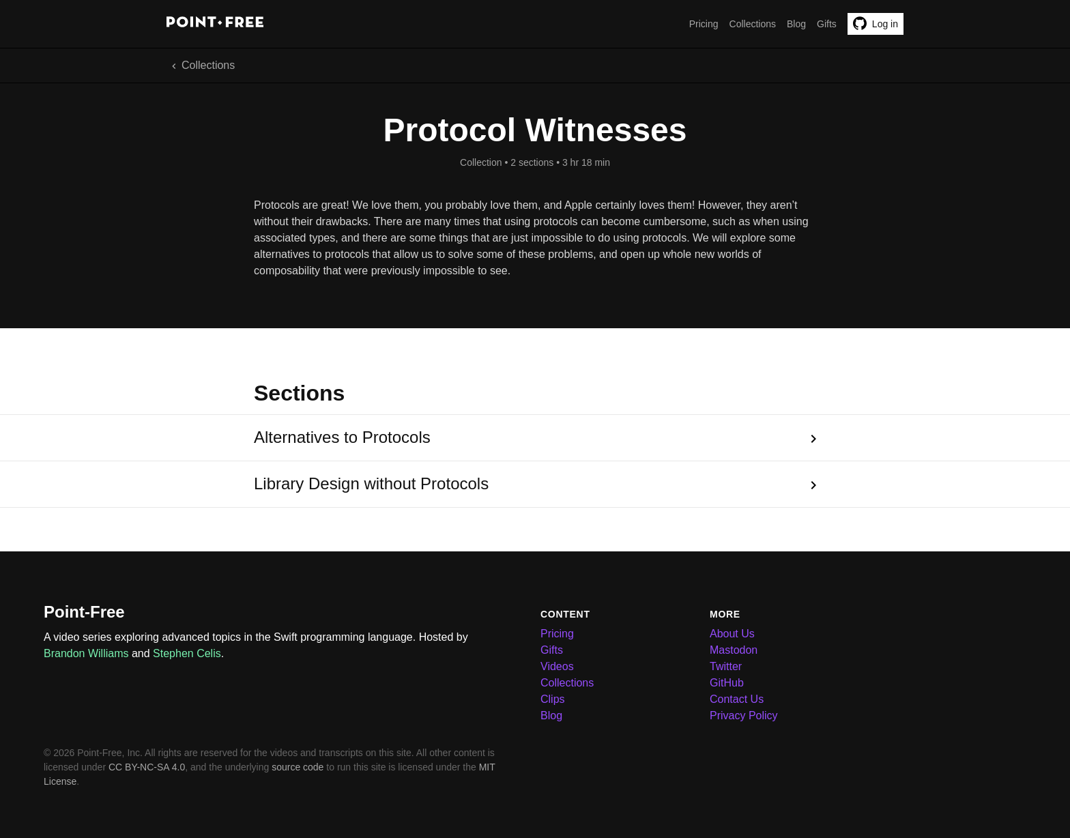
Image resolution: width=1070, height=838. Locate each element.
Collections (752, 23)
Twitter (726, 666)
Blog (796, 23)
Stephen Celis (187, 653)
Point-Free (84, 612)
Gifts (827, 23)
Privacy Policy (744, 715)
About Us (732, 633)
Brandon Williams (86, 653)
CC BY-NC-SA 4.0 (147, 767)
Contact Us (737, 699)
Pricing (704, 23)
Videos (557, 666)
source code (297, 767)
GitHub (727, 683)
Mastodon (733, 650)
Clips (552, 699)
